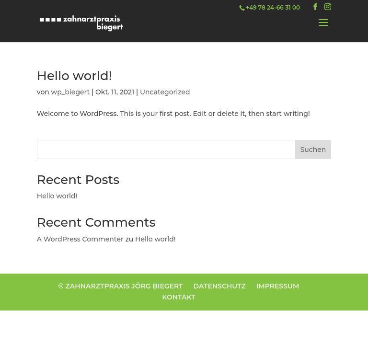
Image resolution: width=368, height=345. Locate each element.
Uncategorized (165, 92)
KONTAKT (178, 297)
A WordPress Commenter (80, 239)
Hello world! (74, 75)
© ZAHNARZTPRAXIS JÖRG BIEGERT (120, 286)
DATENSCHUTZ (220, 286)
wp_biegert (70, 92)
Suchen (313, 149)
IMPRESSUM (277, 286)
